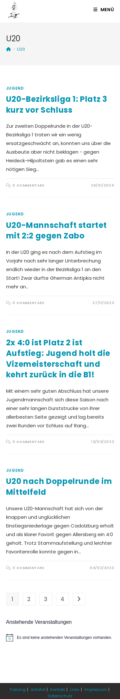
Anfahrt (38, 689)
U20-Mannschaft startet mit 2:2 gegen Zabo (56, 230)
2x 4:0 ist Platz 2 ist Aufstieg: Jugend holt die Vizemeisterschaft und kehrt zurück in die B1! (58, 358)
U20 (21, 49)
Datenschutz (60, 696)
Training (17, 689)
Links (74, 689)
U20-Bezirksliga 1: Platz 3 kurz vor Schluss (56, 104)
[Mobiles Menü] (103, 9)
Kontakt (57, 689)
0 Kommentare (28, 185)
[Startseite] (8, 49)
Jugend (15, 88)
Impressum (95, 689)
